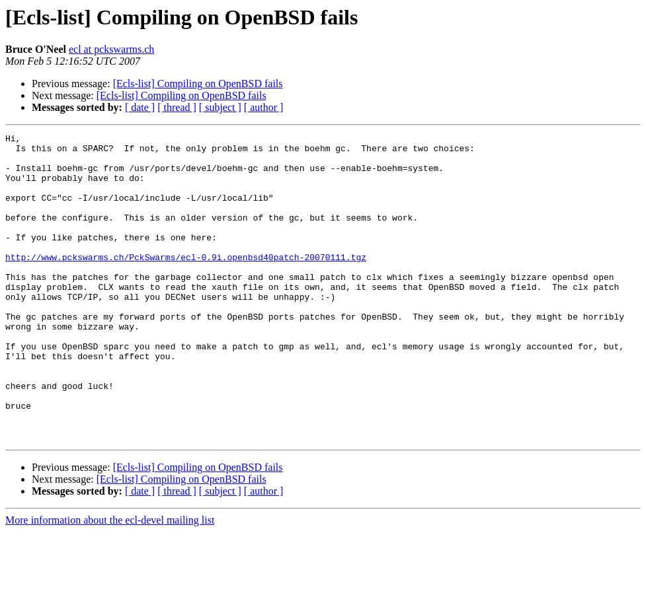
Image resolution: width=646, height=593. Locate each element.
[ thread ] (176, 107)
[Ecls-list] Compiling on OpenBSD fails (198, 83)
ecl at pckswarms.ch (111, 49)
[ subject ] (220, 107)
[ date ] (140, 107)
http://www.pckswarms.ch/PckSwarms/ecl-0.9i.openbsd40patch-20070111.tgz (185, 283)
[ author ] (264, 107)
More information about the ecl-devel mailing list (109, 581)
